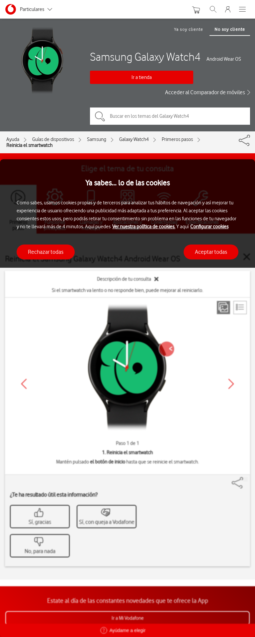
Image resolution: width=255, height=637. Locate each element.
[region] (127, 398)
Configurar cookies (209, 227)
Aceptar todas (211, 251)
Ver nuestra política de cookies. (143, 227)
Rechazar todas (45, 251)
